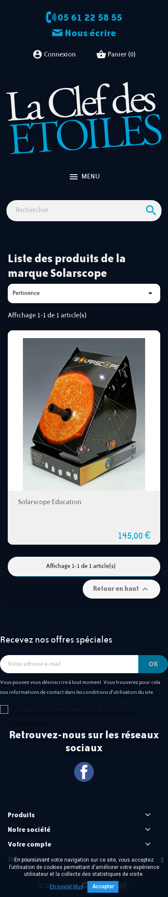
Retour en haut (121, 589)
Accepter (103, 887)
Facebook (84, 772)
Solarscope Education (49, 502)
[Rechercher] (84, 210)
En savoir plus (66, 887)
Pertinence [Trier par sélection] (84, 293)
